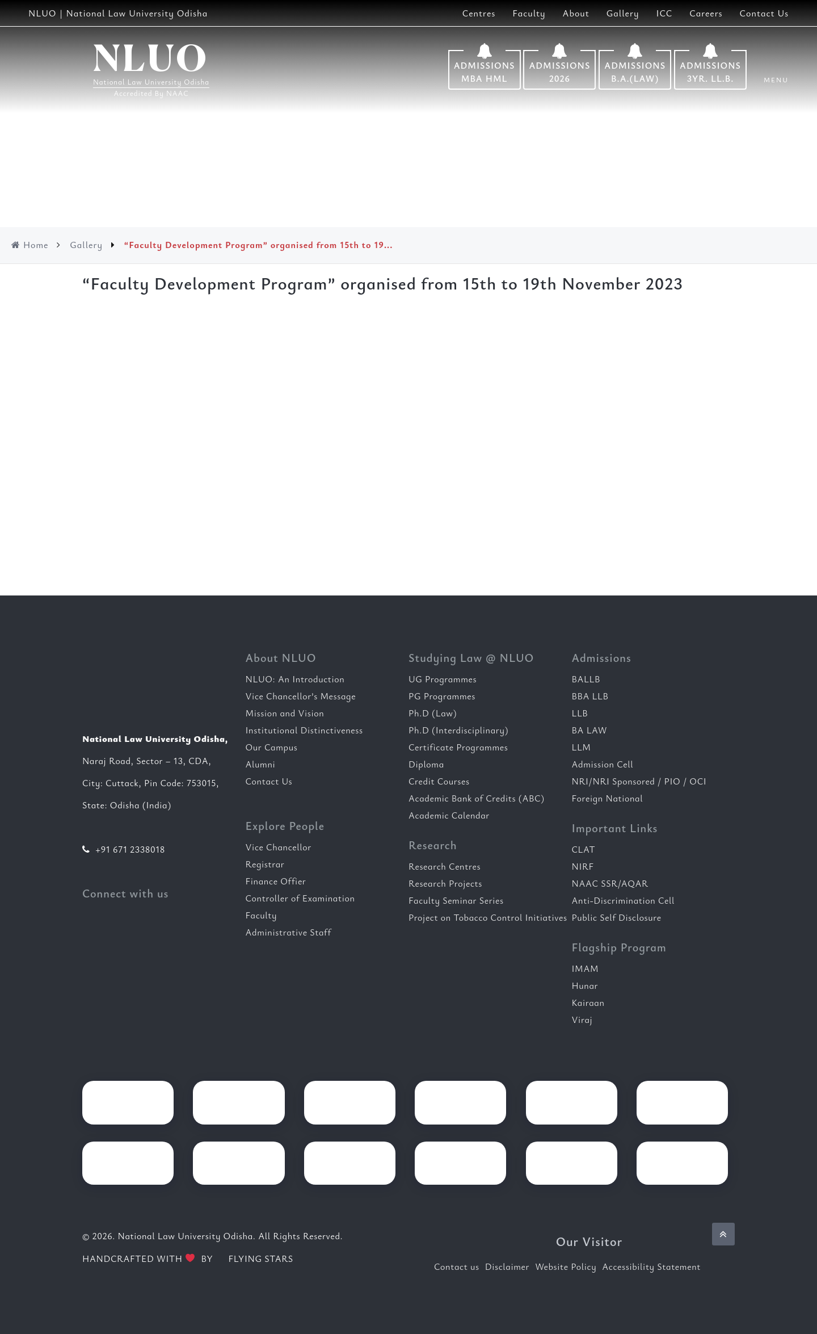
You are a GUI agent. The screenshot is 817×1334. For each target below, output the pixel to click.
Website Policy (565, 1266)
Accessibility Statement (651, 1266)
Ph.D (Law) (432, 713)
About (576, 13)
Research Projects (445, 883)
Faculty (528, 13)
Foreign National (607, 798)
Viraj (582, 1019)
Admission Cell (603, 764)
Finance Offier (276, 881)
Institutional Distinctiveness (304, 730)
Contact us (456, 1266)
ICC (664, 13)
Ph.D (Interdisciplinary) (458, 730)
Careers (705, 13)
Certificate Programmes (458, 747)
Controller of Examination (300, 898)
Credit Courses (439, 781)
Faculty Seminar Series (456, 900)
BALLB (586, 679)
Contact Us (764, 13)
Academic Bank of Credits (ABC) (476, 798)
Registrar (265, 864)
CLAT (584, 849)
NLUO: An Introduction (295, 679)
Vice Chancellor (278, 847)
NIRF (583, 866)
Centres (479, 13)
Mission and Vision (285, 713)
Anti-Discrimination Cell (623, 900)
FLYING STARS (254, 1258)
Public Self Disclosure (617, 917)
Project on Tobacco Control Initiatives (487, 917)
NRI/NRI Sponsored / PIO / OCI (639, 781)
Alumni (261, 764)
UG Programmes (442, 679)
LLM (581, 747)
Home (29, 244)
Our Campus (272, 747)
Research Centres (444, 866)
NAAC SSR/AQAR (610, 883)
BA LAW (590, 730)
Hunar (585, 985)
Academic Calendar (449, 815)
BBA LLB (590, 696)
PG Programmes (441, 696)
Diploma (426, 764)
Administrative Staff (288, 932)
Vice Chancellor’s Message (301, 696)
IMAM (585, 968)
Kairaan (588, 1002)
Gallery (623, 13)
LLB (580, 713)
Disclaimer (507, 1266)
